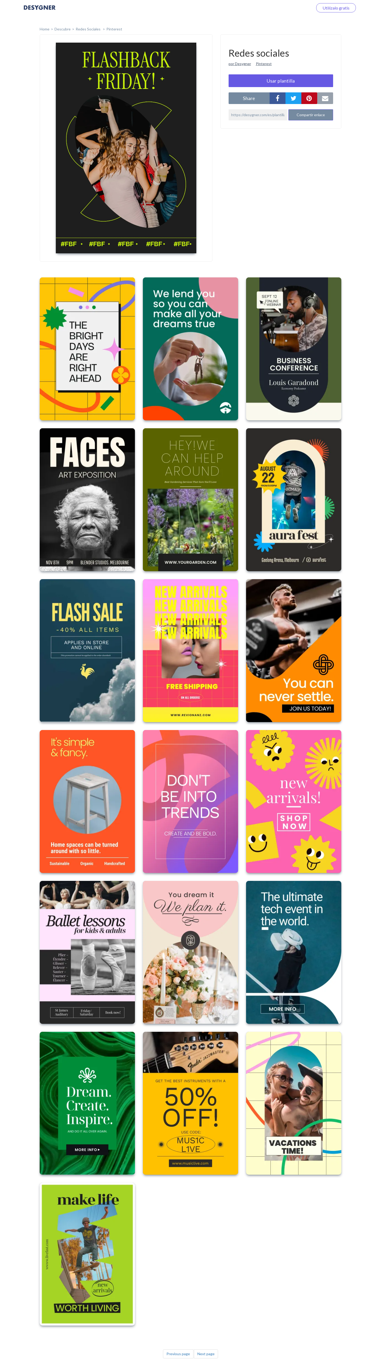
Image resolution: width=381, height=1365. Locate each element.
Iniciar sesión (295, 8)
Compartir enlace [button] (311, 114)
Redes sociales (88, 29)
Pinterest (114, 29)
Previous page (178, 1354)
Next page (206, 1354)
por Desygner (240, 63)
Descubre (63, 29)
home (44, 29)
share (249, 98)
